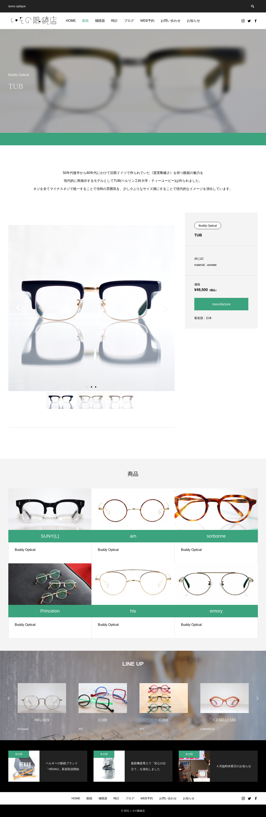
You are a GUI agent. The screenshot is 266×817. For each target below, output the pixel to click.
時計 (114, 20)
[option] (42, 704)
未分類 (18, 754)
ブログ (129, 20)
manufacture (221, 304)
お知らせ (193, 20)
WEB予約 (147, 20)
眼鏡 (85, 20)
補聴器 (100, 20)
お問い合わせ (171, 20)
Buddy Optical (208, 225)
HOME (71, 20)
